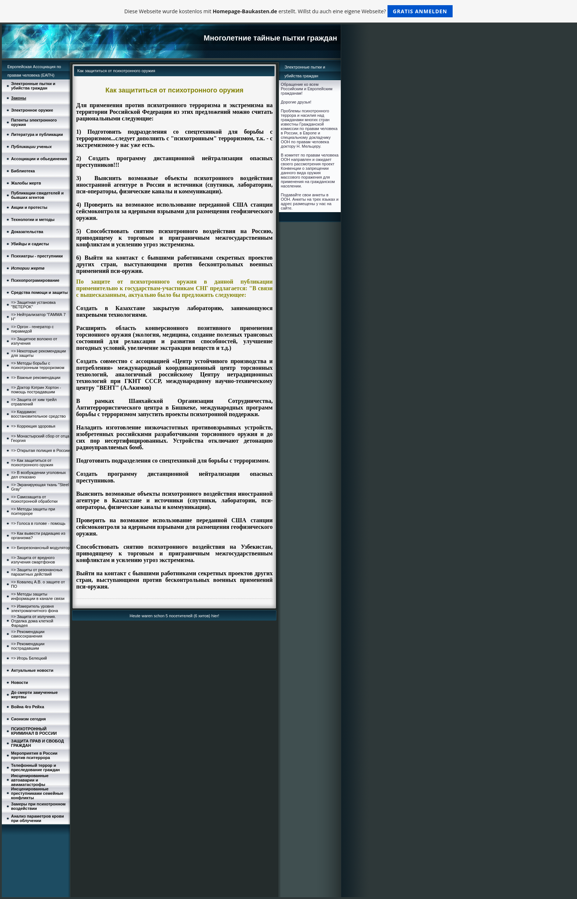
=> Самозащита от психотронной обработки (34, 499)
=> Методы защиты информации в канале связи (37, 596)
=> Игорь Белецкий (29, 658)
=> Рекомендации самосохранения (28, 633)
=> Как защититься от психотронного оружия (32, 462)
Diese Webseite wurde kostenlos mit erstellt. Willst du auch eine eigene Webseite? (288, 11)
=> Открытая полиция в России (40, 450)
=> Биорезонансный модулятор (40, 547)
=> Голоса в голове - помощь (38, 523)
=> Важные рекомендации (35, 377)
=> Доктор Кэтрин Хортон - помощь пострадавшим (36, 389)
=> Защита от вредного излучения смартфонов (33, 559)
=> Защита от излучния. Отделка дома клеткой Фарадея (33, 621)
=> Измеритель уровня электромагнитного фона (34, 608)
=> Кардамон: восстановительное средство (38, 414)
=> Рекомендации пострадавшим (28, 646)
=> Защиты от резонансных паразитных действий (37, 572)
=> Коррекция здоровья (33, 426)
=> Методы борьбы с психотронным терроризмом (37, 365)
